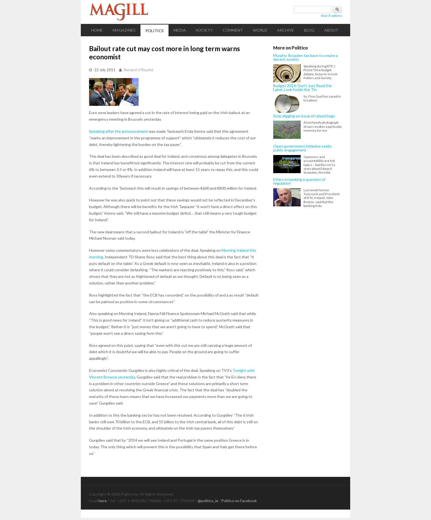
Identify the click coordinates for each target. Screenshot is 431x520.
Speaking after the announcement (118, 131)
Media (179, 30)
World (260, 30)
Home (97, 30)
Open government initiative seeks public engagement (302, 148)
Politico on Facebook (239, 500)
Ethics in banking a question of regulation (299, 182)
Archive (285, 30)
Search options (331, 15)
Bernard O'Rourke (138, 70)
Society (204, 30)
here (103, 500)
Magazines (124, 30)
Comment (233, 30)
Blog (309, 30)
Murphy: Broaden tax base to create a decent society (305, 58)
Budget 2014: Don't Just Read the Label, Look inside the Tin (302, 88)
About (331, 30)
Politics (154, 30)
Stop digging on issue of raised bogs (304, 116)
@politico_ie (208, 500)
